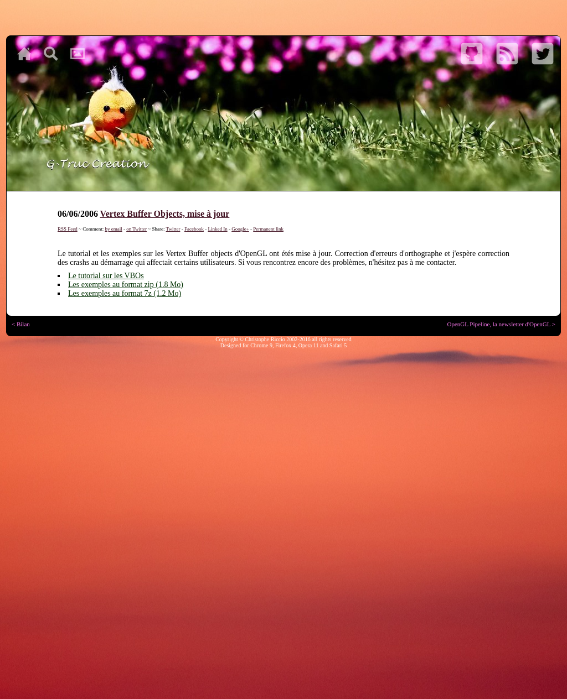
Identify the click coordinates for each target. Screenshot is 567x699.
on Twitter (136, 229)
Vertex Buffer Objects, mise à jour (165, 213)
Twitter (173, 229)
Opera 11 (308, 345)
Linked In (217, 229)
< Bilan (21, 324)
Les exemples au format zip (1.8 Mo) (125, 284)
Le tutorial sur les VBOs (106, 276)
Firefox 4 (285, 345)
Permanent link (268, 229)
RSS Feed (68, 229)
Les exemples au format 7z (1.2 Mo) (124, 293)
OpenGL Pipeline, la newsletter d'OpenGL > (501, 324)
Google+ (240, 229)
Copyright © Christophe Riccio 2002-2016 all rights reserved (283, 339)
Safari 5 (338, 345)
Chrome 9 (261, 345)
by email (113, 229)
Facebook (194, 229)
